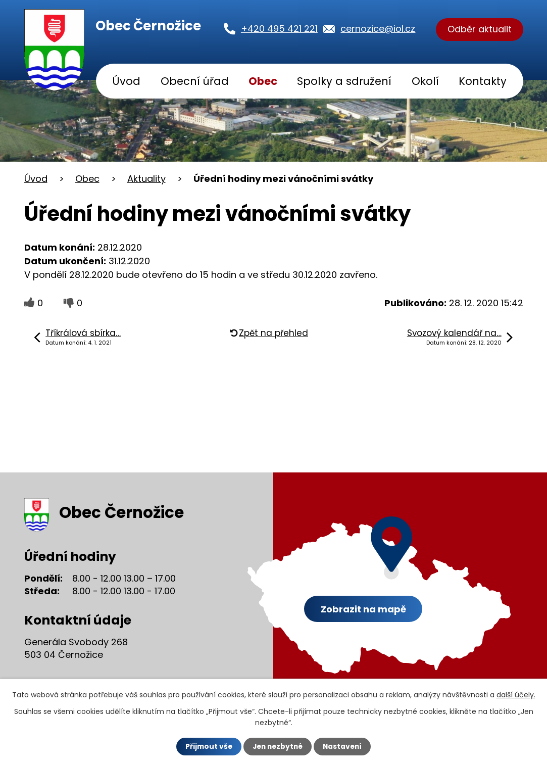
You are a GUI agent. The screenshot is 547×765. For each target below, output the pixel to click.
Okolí (425, 81)
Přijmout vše (207, 746)
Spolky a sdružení (344, 81)
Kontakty (483, 81)
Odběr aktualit (479, 29)
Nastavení (344, 746)
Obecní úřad (195, 81)
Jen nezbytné (277, 746)
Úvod (126, 81)
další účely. (515, 694)
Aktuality (146, 178)
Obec (262, 81)
